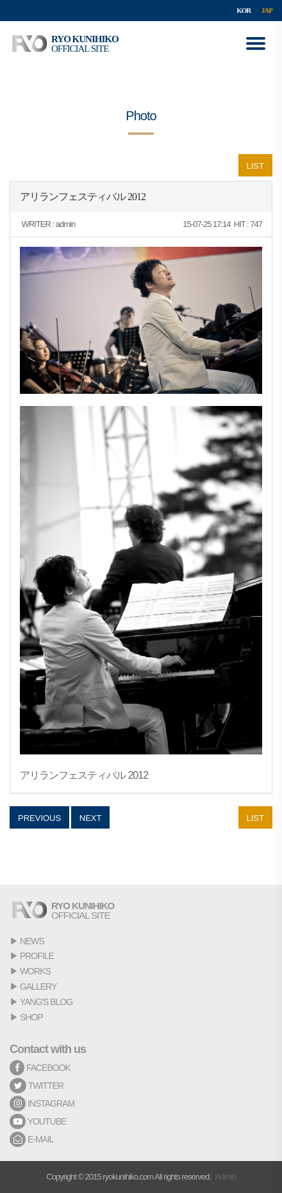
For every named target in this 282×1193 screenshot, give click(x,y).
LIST (255, 166)
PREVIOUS (39, 818)
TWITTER (36, 1085)
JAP (266, 10)
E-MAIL (32, 1139)
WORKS (35, 971)
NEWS (32, 941)
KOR (243, 10)
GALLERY (38, 986)
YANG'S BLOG (46, 1002)
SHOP (31, 1017)
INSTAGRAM (42, 1103)
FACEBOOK (40, 1068)
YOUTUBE (38, 1121)
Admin (225, 1176)
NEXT (90, 818)
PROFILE (37, 956)
